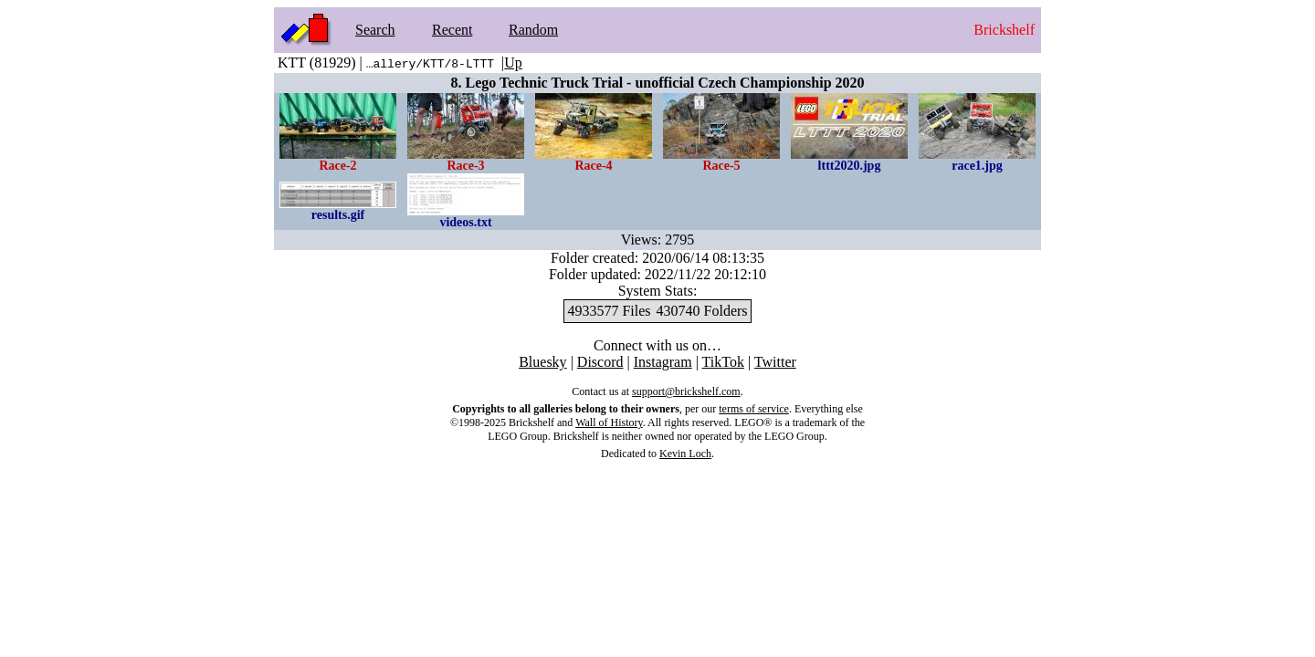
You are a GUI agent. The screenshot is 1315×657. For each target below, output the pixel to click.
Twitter (775, 362)
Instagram (663, 362)
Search (375, 29)
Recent (452, 29)
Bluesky (542, 362)
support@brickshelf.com (686, 391)
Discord (600, 362)
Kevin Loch (685, 453)
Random (533, 29)
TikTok (723, 362)
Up (513, 62)
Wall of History (609, 422)
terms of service (754, 408)
